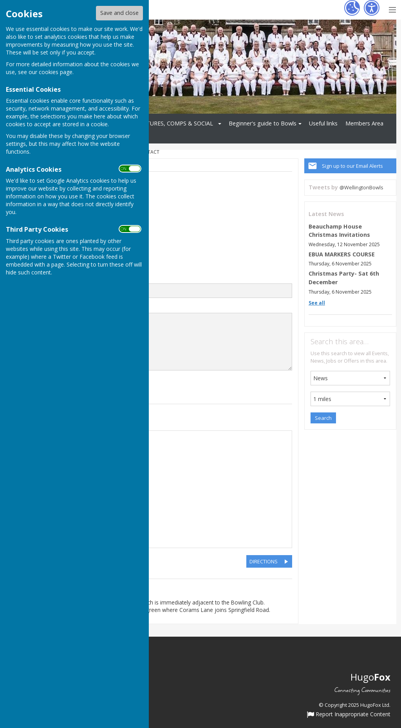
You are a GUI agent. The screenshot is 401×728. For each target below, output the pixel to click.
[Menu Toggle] (392, 9)
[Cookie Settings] (352, 8)
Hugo (370, 676)
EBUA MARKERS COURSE (342, 254)
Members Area (364, 123)
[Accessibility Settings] (371, 8)
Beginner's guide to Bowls (262, 123)
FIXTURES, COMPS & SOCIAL (175, 123)
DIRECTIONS (263, 561)
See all (317, 303)
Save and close (119, 12)
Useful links (323, 123)
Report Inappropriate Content (348, 715)
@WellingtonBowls (361, 187)
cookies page (55, 72)
